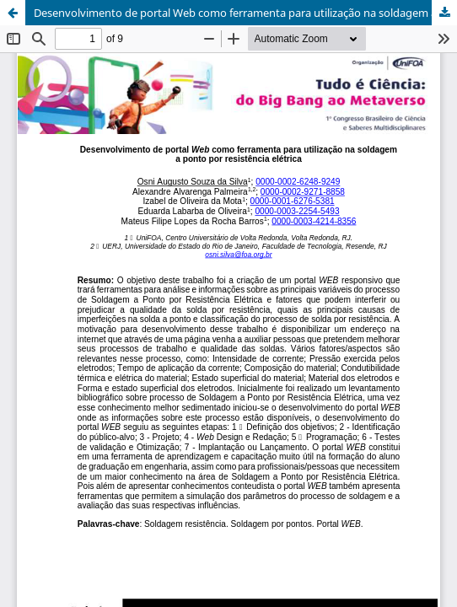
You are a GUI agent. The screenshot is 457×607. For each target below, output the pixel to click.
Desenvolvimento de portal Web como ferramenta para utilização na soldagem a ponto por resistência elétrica (245, 12)
